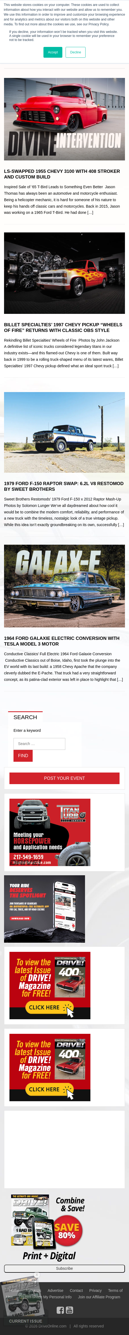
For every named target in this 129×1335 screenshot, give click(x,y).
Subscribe (64, 1268)
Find (23, 755)
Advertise (55, 1290)
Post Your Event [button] (64, 778)
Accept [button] (53, 52)
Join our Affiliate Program (99, 1297)
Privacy (95, 1290)
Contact (76, 1290)
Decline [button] (75, 52)
